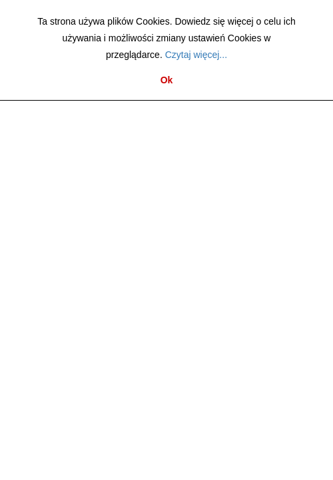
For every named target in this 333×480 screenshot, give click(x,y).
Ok (167, 80)
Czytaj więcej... (196, 54)
